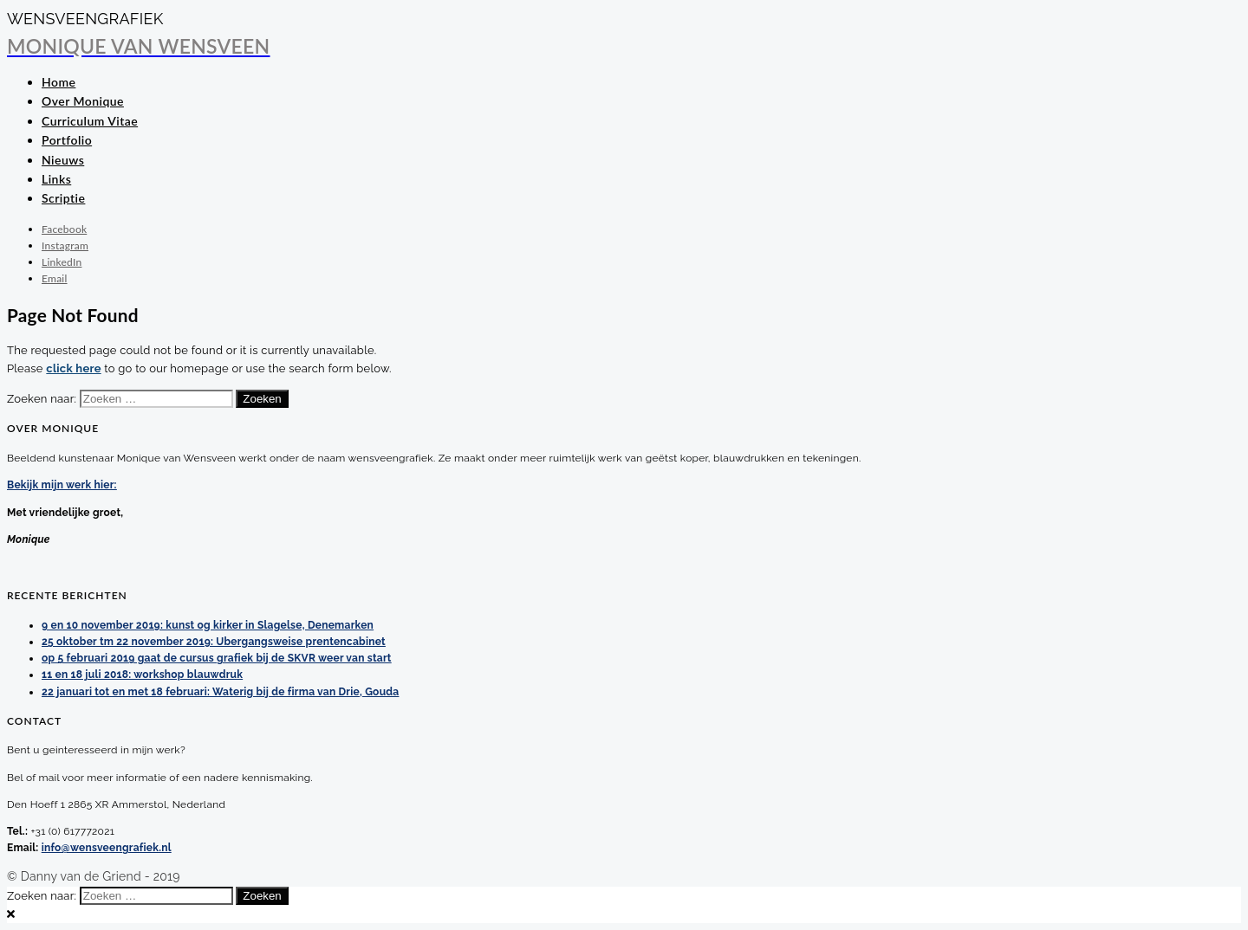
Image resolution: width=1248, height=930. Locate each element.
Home (58, 81)
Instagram (65, 245)
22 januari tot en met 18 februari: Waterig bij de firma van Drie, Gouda (220, 692)
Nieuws (63, 159)
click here (73, 368)
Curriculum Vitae (90, 120)
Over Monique (83, 101)
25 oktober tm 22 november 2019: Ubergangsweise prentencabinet (214, 642)
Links (56, 178)
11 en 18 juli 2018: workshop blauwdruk (142, 674)
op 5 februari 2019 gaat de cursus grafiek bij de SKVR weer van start (217, 658)
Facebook (64, 229)
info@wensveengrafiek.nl (107, 848)
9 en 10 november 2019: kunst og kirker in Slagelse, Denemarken (208, 625)
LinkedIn (61, 261)
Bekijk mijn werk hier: (62, 485)
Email (55, 278)
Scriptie (63, 198)
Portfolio (67, 139)
